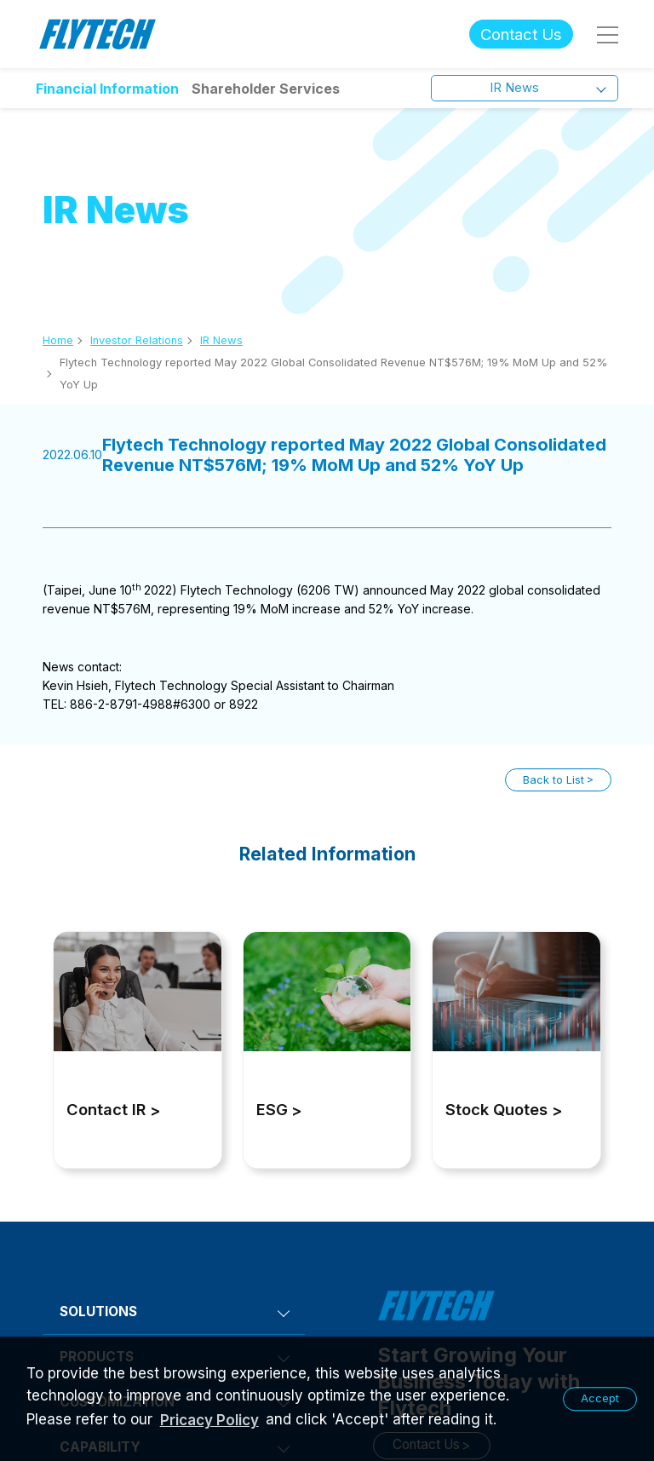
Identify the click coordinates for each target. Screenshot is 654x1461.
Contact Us (521, 34)
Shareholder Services (266, 88)
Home (58, 340)
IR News (221, 340)
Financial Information (107, 88)
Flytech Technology (98, 34)
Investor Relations (136, 340)
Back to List (553, 780)
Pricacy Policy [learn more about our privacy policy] (209, 1420)
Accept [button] (600, 1398)
